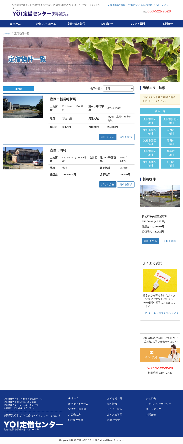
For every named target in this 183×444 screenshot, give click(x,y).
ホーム (15, 23)
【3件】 (149, 120)
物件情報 (112, 403)
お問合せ (168, 23)
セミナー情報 (114, 409)
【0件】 (149, 163)
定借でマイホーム (46, 23)
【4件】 (170, 120)
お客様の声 (106, 23)
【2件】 (149, 131)
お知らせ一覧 (114, 398)
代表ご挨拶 (113, 420)
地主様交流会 (75, 420)
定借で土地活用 (76, 23)
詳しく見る (108, 136)
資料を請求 (126, 136)
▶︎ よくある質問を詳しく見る (161, 312)
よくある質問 (137, 23)
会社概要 (151, 398)
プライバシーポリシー (158, 403)
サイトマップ (153, 409)
